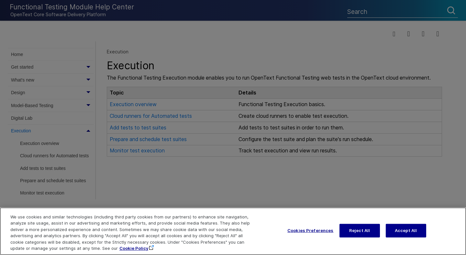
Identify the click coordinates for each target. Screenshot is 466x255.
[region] (233, 231)
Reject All (359, 230)
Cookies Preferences (310, 230)
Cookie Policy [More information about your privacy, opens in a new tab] (133, 248)
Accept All (406, 230)
